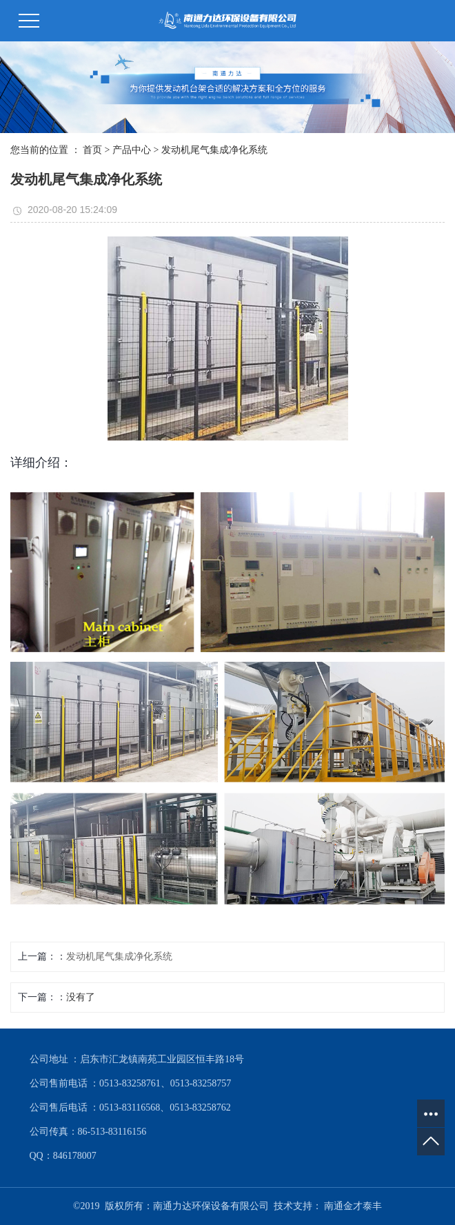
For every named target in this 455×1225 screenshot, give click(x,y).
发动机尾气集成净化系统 (214, 150)
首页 (92, 150)
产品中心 (131, 150)
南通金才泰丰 (353, 1206)
